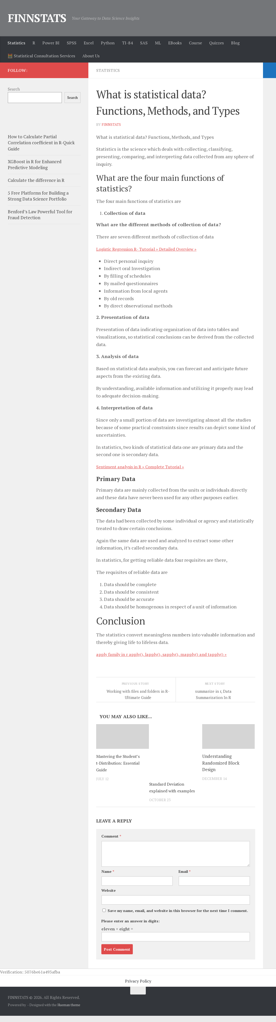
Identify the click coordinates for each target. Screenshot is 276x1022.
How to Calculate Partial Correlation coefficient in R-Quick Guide (41, 143)
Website (108, 896)
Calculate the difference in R (36, 180)
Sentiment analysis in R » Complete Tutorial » (144, 466)
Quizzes (216, 43)
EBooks (175, 43)
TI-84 (127, 43)
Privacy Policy (138, 987)
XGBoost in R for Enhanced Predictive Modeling (35, 165)
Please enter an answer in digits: (130, 927)
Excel (89, 43)
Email (184, 877)
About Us (91, 56)
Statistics (16, 43)
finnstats (112, 124)
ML (158, 43)
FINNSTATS (37, 18)
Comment (111, 842)
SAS (144, 43)
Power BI (51, 43)
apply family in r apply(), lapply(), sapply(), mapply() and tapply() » (165, 654)
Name (107, 877)
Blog (235, 43)
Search (14, 89)
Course (195, 43)
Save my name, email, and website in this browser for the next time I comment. (178, 916)
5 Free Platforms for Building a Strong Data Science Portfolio (38, 196)
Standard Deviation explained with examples (168, 790)
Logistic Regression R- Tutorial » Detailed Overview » (152, 248)
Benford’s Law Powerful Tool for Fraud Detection (40, 215)
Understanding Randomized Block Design (220, 762)
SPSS (71, 43)
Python (108, 43)
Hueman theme (68, 1011)
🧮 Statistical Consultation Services (41, 56)
